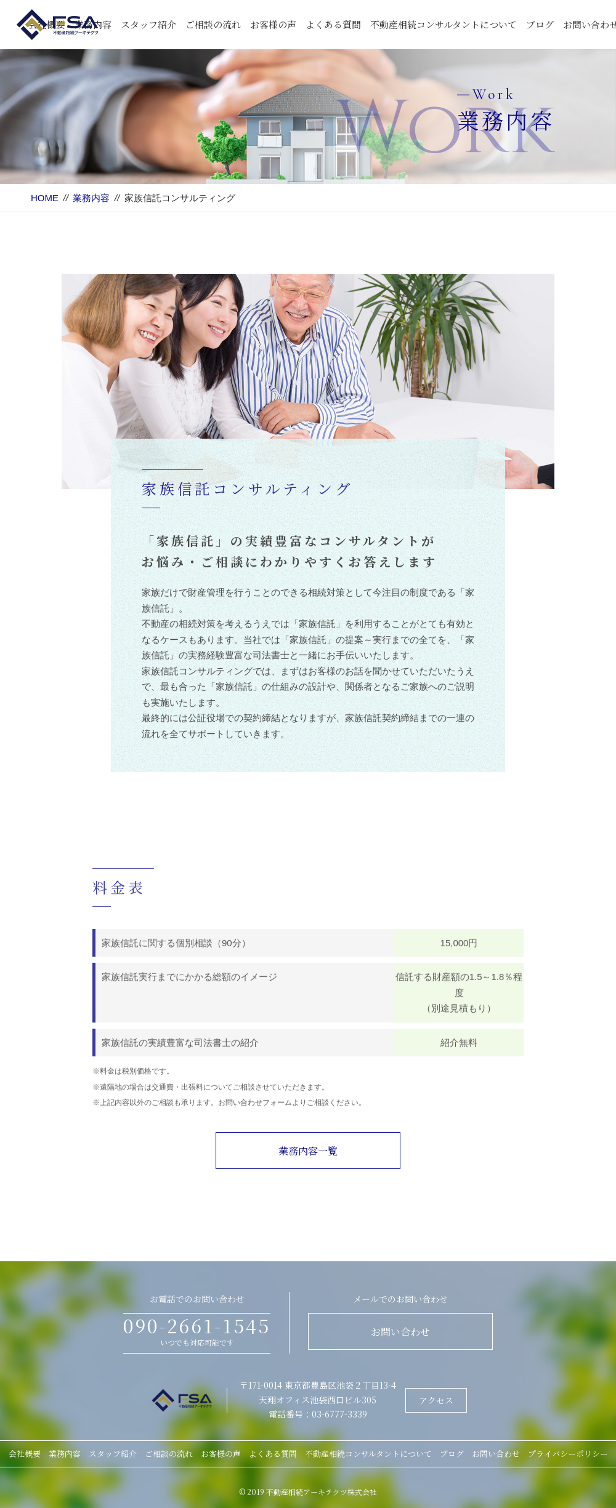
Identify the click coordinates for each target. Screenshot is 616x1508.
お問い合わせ (400, 1332)
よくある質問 (333, 24)
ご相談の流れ (213, 24)
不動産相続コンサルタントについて (443, 24)
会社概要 (25, 1453)
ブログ (540, 24)
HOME (45, 198)
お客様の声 (273, 24)
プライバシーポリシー (568, 1453)
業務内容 (91, 198)
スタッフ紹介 (148, 24)
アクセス (436, 1400)
